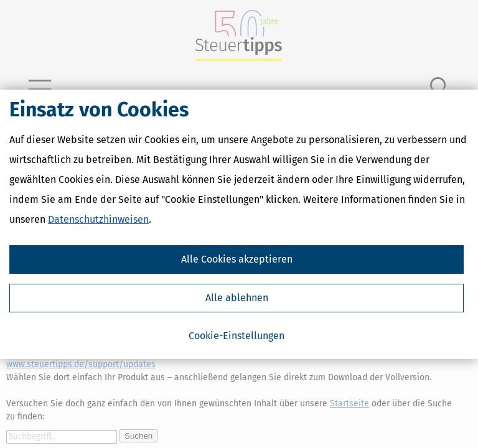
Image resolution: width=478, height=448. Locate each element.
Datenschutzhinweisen (98, 219)
